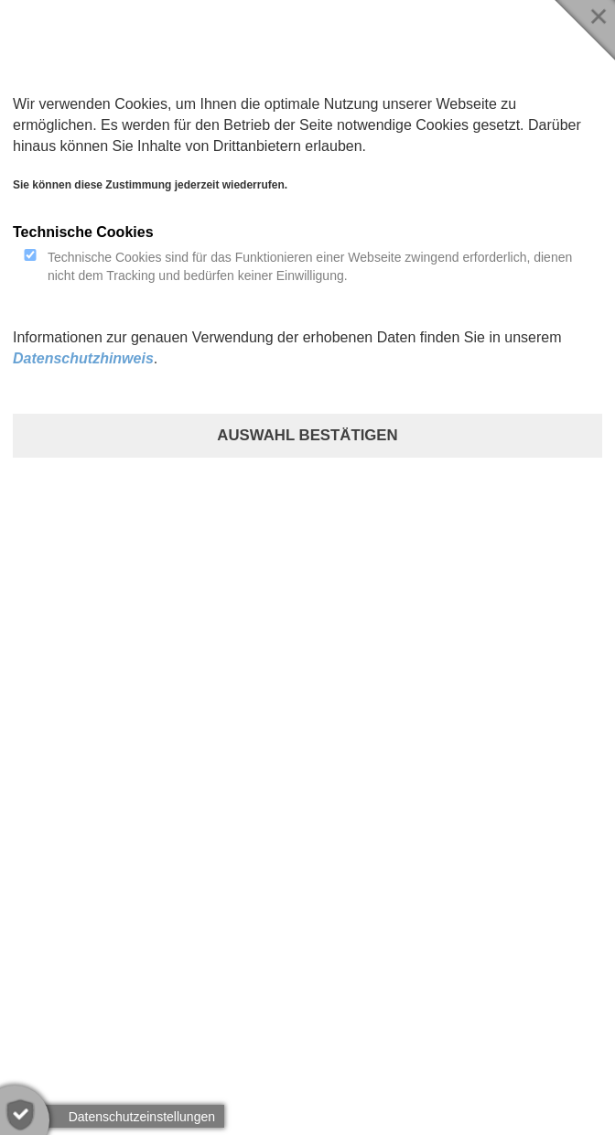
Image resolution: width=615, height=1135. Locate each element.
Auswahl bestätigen (307, 435)
